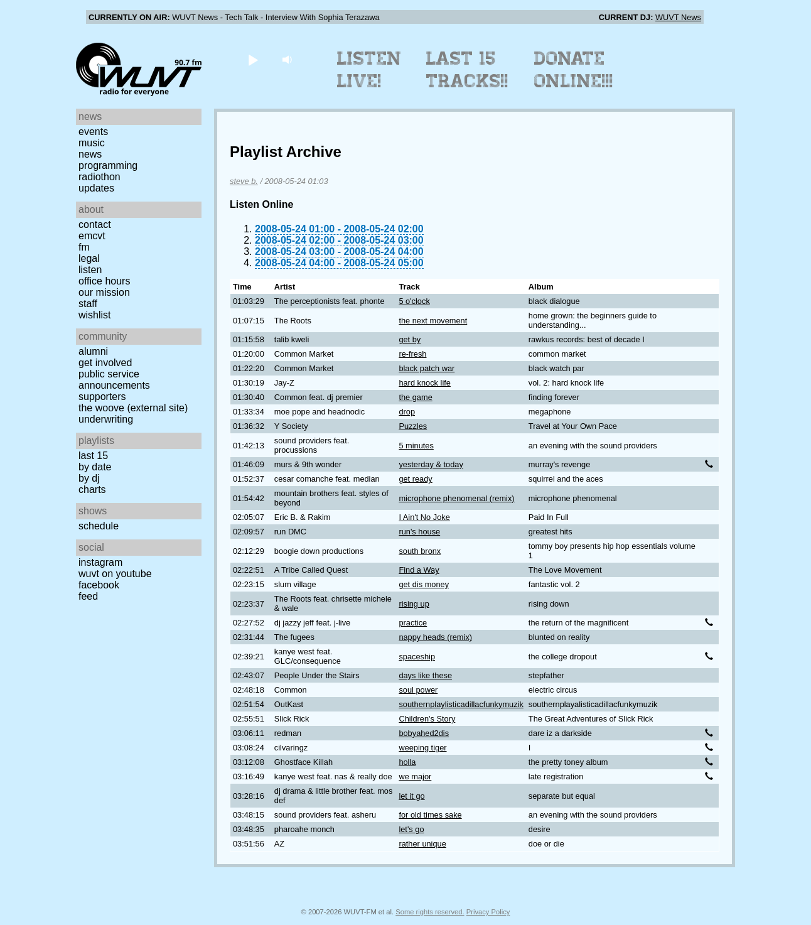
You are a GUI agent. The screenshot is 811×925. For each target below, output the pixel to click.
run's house (419, 531)
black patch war (426, 368)
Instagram (100, 562)
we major (415, 776)
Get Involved (105, 362)
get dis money (424, 584)
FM (84, 247)
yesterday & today (431, 464)
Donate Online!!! (573, 69)
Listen (90, 269)
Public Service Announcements (114, 380)
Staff (87, 303)
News (90, 154)
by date (94, 467)
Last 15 (93, 455)
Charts (92, 489)
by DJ (89, 478)
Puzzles (413, 426)
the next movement (433, 320)
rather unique (422, 843)
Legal (89, 258)
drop (407, 411)
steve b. (244, 181)
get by (410, 339)
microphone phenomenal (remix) (456, 498)
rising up (414, 604)
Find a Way (419, 570)
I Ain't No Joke (424, 517)
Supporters (102, 396)
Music (91, 143)
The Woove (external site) (133, 408)
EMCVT (91, 235)
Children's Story (427, 718)
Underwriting (105, 419)
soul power (418, 690)
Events (93, 131)
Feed (88, 596)
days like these (425, 675)
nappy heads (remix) (435, 637)
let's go (411, 829)
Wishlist (94, 315)
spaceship (417, 656)
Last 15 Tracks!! (467, 69)
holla (407, 762)
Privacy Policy (488, 912)
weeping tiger (422, 747)
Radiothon (99, 176)
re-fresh (412, 354)
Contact (94, 224)
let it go (411, 796)
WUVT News (678, 17)
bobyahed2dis (424, 733)
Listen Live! (369, 69)
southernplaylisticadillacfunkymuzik (461, 704)
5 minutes (416, 445)
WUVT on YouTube (115, 573)
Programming (107, 165)
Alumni (93, 351)
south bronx (420, 551)
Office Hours (104, 281)
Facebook (98, 585)
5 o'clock (414, 301)
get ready (415, 479)
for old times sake (430, 815)
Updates (96, 188)
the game (415, 397)
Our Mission (104, 292)
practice (413, 622)
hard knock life (425, 382)
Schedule (98, 526)
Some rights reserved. (429, 912)
